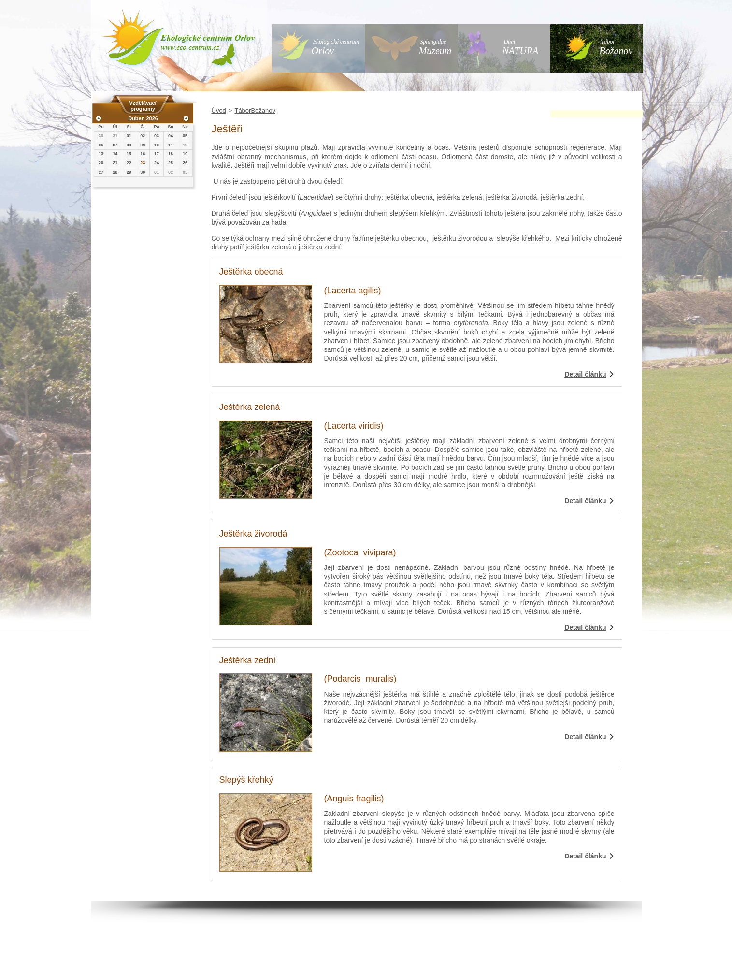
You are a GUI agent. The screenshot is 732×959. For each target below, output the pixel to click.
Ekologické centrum (335, 47)
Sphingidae (435, 47)
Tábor (616, 47)
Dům (520, 47)
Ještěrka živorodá (253, 533)
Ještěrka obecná (251, 271)
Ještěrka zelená (249, 407)
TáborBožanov (254, 110)
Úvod (219, 110)
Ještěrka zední (247, 660)
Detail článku (585, 374)
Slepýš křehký (246, 780)
